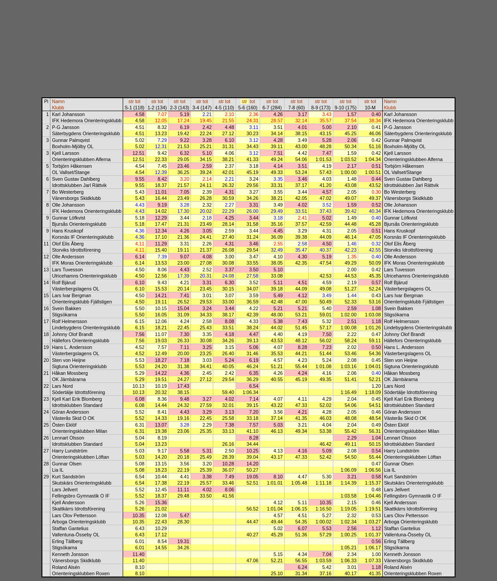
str (131, 101)
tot (138, 101)
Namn (58, 101)
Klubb (58, 107)
